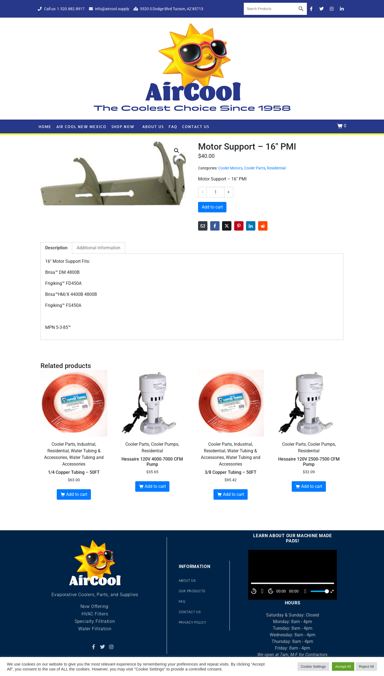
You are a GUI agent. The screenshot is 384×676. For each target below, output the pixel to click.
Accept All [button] (343, 666)
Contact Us (195, 126)
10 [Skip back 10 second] (253, 591)
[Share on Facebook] (215, 226)
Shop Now (122, 126)
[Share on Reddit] (262, 226)
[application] (292, 575)
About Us (153, 126)
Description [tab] (56, 247)
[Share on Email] (202, 226)
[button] (177, 151)
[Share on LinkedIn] (250, 226)
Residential (276, 168)
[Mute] (305, 591)
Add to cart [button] (76, 494)
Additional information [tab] (98, 247)
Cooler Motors (230, 168)
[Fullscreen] (332, 591)
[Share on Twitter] (226, 226)
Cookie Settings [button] (313, 666)
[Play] (262, 591)
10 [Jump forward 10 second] (270, 591)
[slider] (319, 591)
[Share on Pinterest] (239, 226)
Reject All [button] (366, 666)
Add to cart (212, 207)
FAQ (173, 126)
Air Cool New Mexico (81, 126)
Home (45, 126)
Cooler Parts (254, 168)
